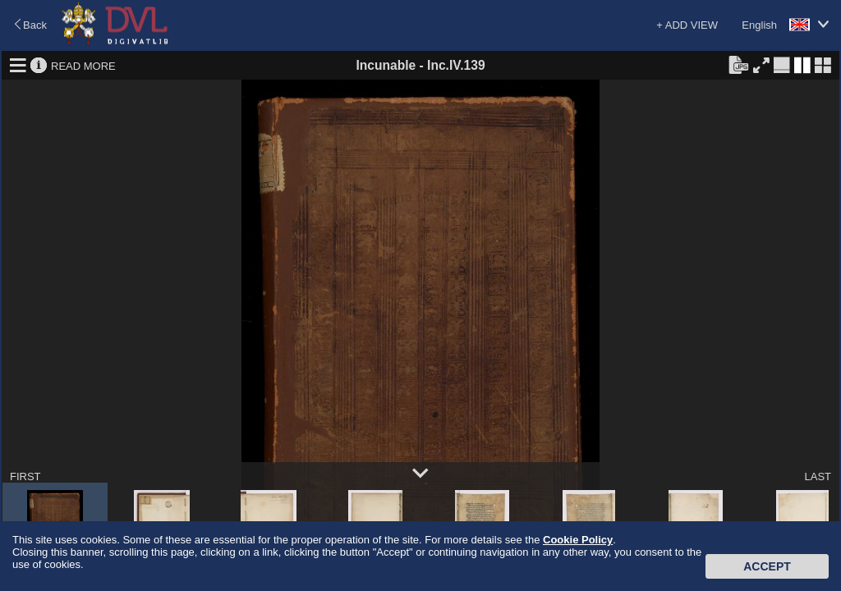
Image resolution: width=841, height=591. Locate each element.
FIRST (25, 476)
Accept (767, 566)
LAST (817, 476)
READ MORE (83, 65)
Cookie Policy (578, 540)
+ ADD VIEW (687, 25)
